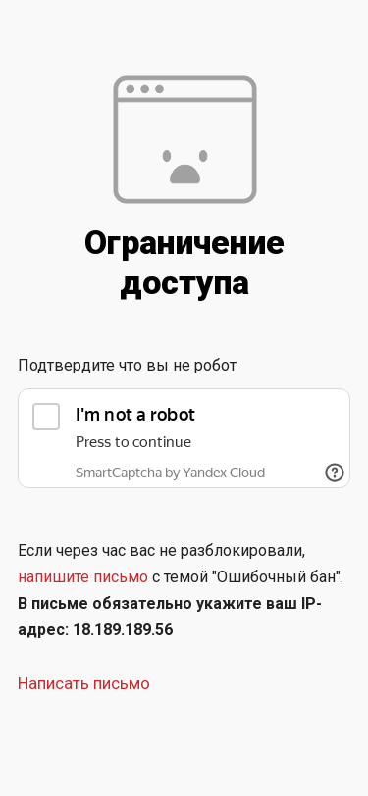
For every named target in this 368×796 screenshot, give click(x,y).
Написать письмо (84, 683)
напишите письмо (83, 577)
